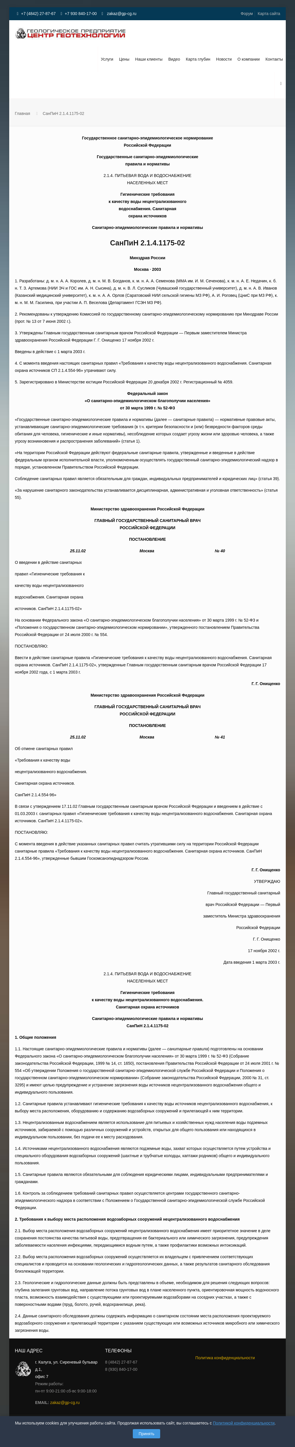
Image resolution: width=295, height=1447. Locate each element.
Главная (22, 113)
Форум (247, 13)
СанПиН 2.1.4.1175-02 (63, 113)
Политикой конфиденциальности (244, 1423)
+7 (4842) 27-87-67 (38, 13)
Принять (146, 1433)
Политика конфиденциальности (225, 1357)
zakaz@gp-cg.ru (121, 13)
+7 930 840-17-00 (81, 13)
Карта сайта (269, 13)
